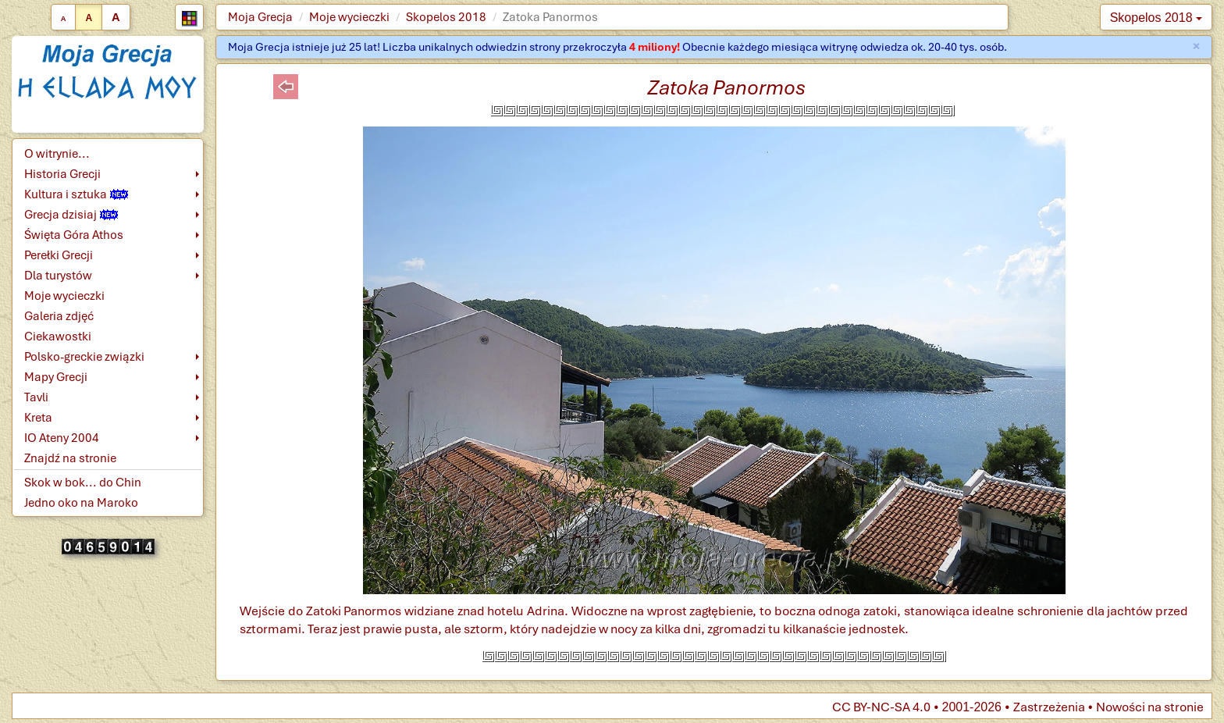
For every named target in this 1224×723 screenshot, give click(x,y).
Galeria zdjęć (59, 316)
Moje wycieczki (349, 17)
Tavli (36, 397)
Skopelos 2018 (446, 17)
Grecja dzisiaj (71, 215)
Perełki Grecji (58, 255)
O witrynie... (57, 154)
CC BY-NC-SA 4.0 (881, 707)
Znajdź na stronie (70, 458)
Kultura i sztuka (76, 194)
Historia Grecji (62, 174)
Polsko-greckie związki (84, 357)
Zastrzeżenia (1049, 707)
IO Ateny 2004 (61, 438)
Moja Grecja (260, 17)
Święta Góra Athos (73, 235)
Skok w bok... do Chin (82, 482)
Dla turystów (58, 275)
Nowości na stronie (1150, 707)
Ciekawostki (57, 336)
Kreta (38, 418)
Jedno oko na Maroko (81, 503)
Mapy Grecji (55, 377)
